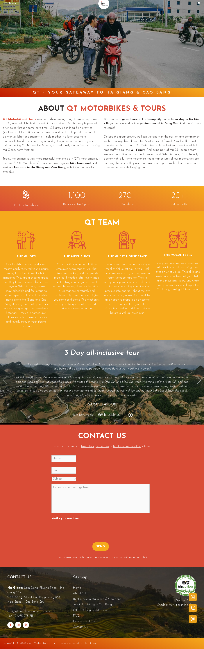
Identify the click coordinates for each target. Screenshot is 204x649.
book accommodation (127, 446)
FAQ (144, 557)
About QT (79, 593)
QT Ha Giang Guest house (90, 610)
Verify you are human (66, 518)
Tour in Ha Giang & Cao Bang (92, 604)
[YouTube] (26, 625)
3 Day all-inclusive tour (102, 353)
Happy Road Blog (84, 621)
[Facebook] (10, 625)
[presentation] (79, 529)
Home (77, 587)
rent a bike (102, 446)
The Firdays (90, 643)
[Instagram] (18, 625)
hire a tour (87, 446)
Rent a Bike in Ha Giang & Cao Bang (97, 599)
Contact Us (80, 626)
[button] (198, 380)
